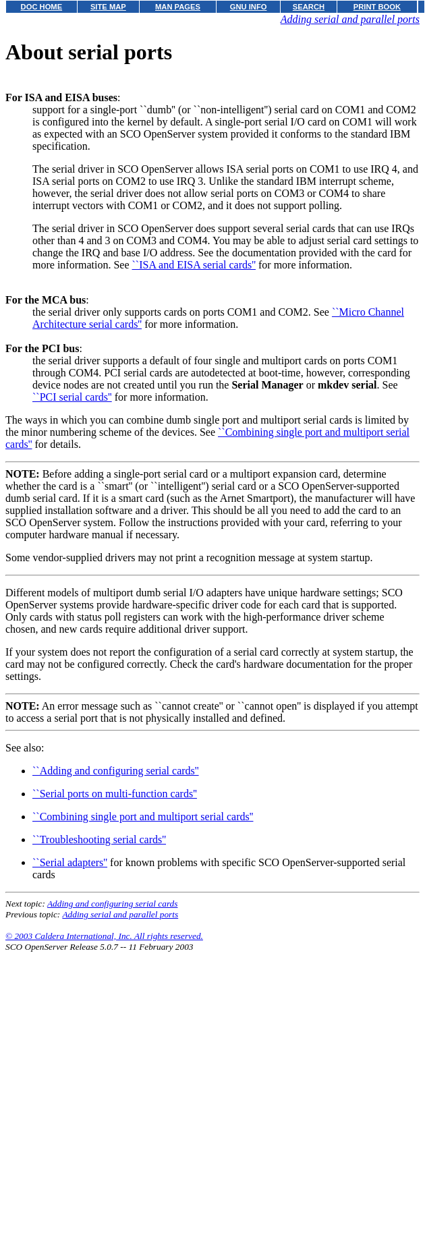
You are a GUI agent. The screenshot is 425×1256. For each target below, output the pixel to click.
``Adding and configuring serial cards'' (115, 770)
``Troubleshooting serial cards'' (99, 839)
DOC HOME (42, 7)
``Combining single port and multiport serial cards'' (142, 816)
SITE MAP (108, 7)
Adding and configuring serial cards (112, 903)
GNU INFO (248, 7)
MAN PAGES (177, 7)
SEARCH (308, 7)
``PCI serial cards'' (72, 397)
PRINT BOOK (377, 7)
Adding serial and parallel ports (350, 19)
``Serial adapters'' (69, 862)
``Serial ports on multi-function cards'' (114, 793)
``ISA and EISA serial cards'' (194, 264)
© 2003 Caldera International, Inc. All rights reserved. (104, 936)
